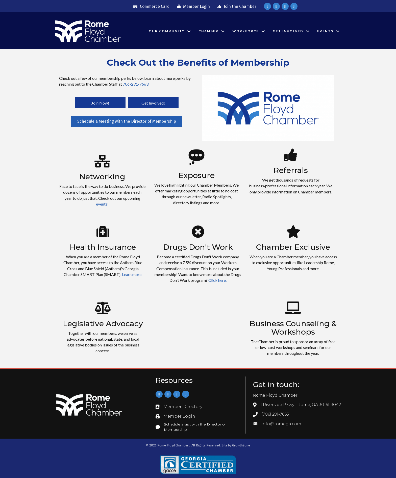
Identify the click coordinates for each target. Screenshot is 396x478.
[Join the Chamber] (235, 6)
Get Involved (288, 31)
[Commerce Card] (150, 6)
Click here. (217, 280)
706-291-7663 (135, 84)
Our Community (167, 31)
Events (325, 31)
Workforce (245, 31)
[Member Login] (192, 6)
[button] (100, 103)
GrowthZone (241, 445)
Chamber (208, 31)
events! (102, 204)
